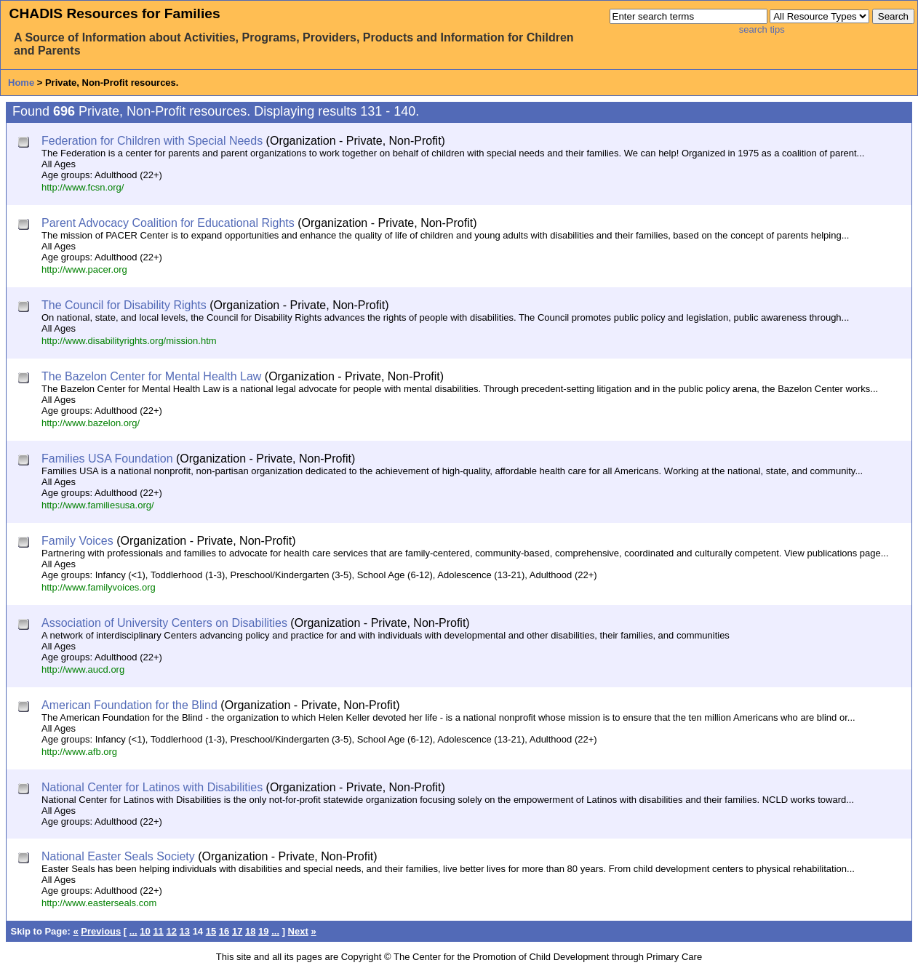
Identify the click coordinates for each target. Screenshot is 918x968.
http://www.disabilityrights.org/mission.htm (129, 340)
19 (263, 931)
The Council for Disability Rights (124, 305)
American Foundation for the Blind (129, 705)
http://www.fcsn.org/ (82, 187)
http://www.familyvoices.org (98, 587)
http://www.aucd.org (82, 669)
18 (250, 931)
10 (145, 931)
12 (171, 931)
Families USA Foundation (107, 458)
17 (237, 931)
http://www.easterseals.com (98, 902)
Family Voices (77, 541)
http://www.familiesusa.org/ (97, 505)
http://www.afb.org (79, 751)
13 (185, 931)
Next (298, 931)
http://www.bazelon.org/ (90, 422)
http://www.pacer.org (84, 269)
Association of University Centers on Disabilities (164, 623)
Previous (101, 931)
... (133, 931)
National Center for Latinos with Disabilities (152, 787)
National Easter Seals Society (118, 856)
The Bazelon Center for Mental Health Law (151, 376)
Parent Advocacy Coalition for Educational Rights (168, 223)
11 (158, 931)
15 (211, 931)
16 (224, 931)
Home (21, 82)
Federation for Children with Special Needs (152, 141)
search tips (762, 29)
